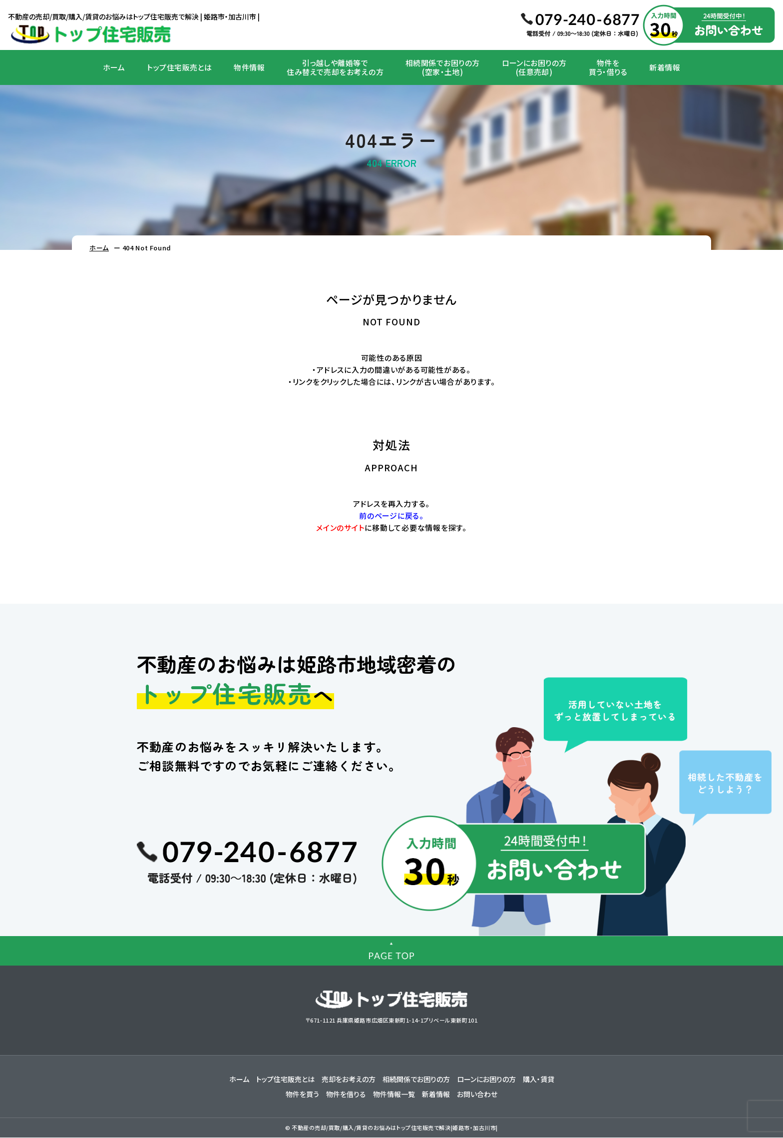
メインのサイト (340, 527)
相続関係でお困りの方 (416, 1079)
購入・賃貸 (538, 1079)
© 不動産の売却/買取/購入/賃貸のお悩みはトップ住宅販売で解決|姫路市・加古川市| (391, 1128)
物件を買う (302, 1094)
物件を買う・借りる (608, 67)
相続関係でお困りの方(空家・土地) (442, 67)
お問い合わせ (477, 1094)
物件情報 (249, 67)
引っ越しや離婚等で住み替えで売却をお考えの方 (335, 67)
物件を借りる (346, 1094)
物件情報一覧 (394, 1094)
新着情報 (664, 67)
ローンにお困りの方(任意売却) (534, 67)
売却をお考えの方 (349, 1079)
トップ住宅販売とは (179, 67)
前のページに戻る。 (391, 515)
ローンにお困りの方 (486, 1079)
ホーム (114, 67)
